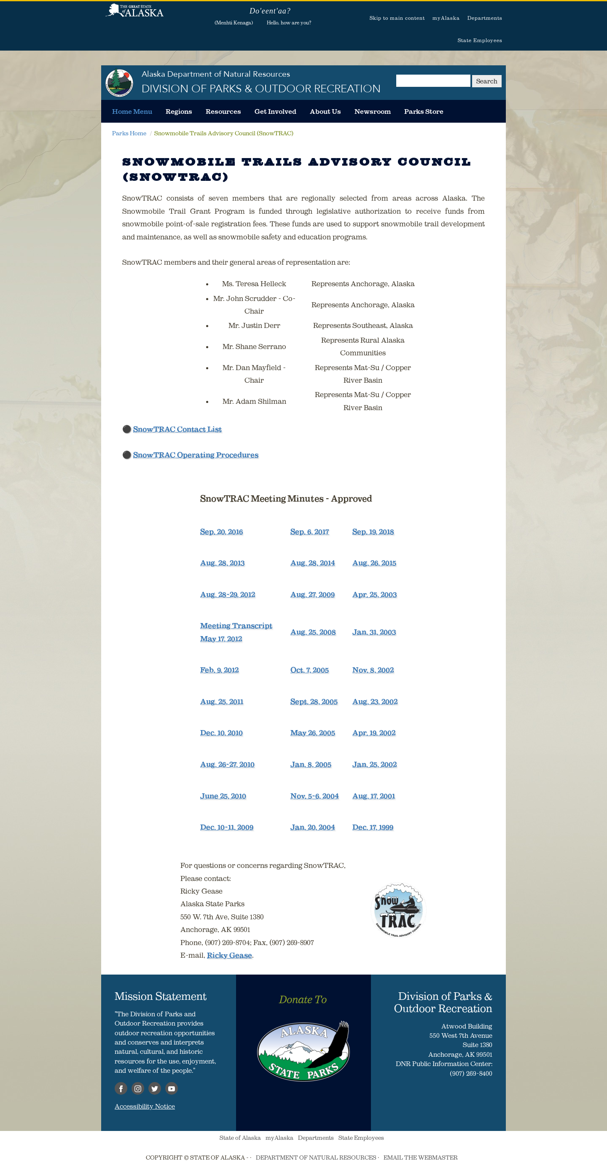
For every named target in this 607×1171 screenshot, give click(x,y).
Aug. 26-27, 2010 (227, 764)
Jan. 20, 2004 (312, 827)
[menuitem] (132, 111)
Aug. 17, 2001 (373, 796)
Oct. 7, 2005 (309, 670)
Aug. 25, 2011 (221, 701)
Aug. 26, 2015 (374, 563)
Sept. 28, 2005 (314, 701)
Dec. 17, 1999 (372, 827)
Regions (179, 111)
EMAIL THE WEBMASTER (421, 1157)
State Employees (480, 40)
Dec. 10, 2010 (221, 732)
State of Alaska (134, 14)
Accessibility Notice (145, 1106)
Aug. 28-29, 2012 (227, 594)
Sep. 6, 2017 (309, 531)
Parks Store (423, 111)
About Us (325, 111)
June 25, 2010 (223, 796)
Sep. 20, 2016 (221, 531)
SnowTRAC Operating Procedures (195, 455)
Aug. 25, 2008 (313, 632)
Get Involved (275, 111)
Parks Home (129, 133)
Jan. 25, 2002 (374, 764)
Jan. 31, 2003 (374, 632)
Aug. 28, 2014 (312, 563)
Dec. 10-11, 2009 (226, 827)
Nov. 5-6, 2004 (314, 796)
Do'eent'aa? (270, 11)
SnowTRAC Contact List (177, 429)
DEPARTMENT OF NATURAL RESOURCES (316, 1157)
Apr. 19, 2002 (373, 732)
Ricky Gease (229, 955)
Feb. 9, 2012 (219, 670)
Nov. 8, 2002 (373, 670)
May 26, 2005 (312, 732)
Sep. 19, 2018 (373, 531)
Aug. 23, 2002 (375, 701)
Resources (223, 111)
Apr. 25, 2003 (374, 594)
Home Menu (132, 111)
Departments (484, 18)
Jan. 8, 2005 (310, 764)
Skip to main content (397, 18)
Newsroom (373, 111)
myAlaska (446, 18)
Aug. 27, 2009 (312, 594)
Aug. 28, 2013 (222, 563)
